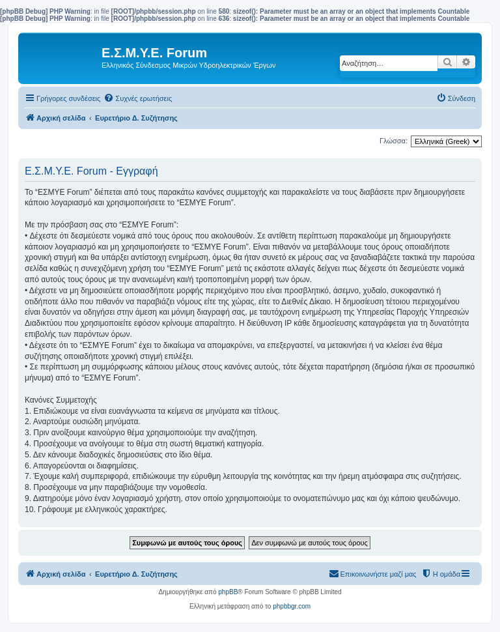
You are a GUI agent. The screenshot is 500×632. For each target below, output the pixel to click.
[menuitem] (138, 98)
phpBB (228, 592)
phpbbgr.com (292, 606)
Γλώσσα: (394, 141)
